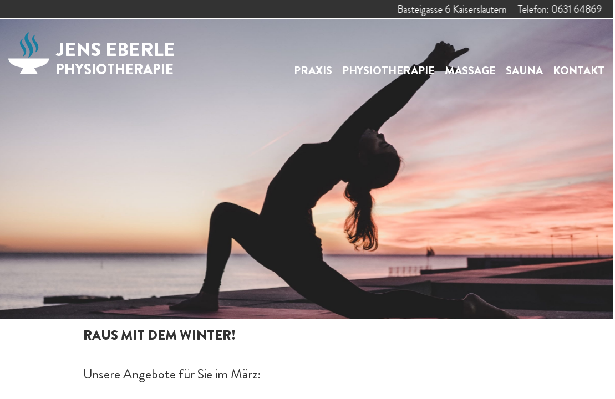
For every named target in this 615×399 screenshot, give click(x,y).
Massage (470, 71)
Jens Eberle (115, 57)
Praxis (313, 71)
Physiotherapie (388, 71)
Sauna (524, 71)
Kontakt (578, 71)
